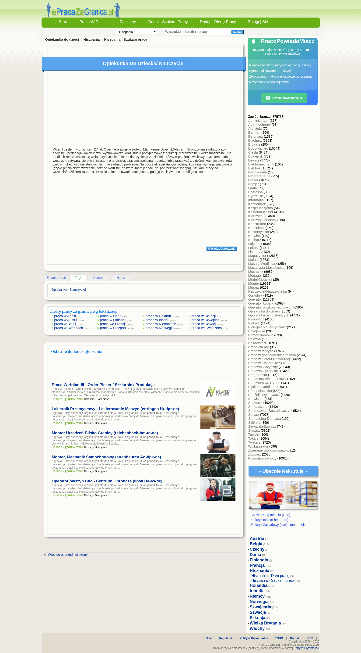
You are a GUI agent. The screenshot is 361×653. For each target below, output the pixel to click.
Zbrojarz (255, 454)
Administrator (259, 120)
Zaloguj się (258, 22)
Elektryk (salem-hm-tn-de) (269, 520)
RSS (310, 638)
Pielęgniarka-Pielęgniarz (267, 327)
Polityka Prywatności (254, 638)
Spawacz (255, 403)
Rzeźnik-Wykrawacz (264, 395)
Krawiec (255, 236)
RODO (279, 638)
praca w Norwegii (159, 328)
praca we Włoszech (206, 328)
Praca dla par (259, 347)
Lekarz (254, 248)
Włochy (257, 628)
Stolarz (254, 414)
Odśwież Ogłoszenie (221, 248)
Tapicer (254, 434)
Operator (255, 299)
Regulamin (226, 638)
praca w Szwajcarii (205, 320)
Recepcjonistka (260, 391)
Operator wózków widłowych (270, 307)
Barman (255, 132)
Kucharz (255, 240)
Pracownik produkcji (264, 371)
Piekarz (254, 323)
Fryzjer (254, 184)
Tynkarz (255, 442)
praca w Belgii (65, 324)
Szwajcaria (260, 607)
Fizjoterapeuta (259, 176)
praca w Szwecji (204, 324)
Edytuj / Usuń (56, 278)
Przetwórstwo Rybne (264, 383)
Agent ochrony (260, 124)
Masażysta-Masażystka (267, 267)
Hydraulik (256, 196)
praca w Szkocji (203, 316)
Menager (255, 275)
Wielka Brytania (265, 623)
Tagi (78, 278)
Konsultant (257, 228)
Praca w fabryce (261, 351)
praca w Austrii (65, 320)
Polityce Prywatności (306, 648)
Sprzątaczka (258, 407)
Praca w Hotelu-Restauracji (270, 359)
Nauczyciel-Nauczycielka (268, 291)
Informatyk (257, 200)
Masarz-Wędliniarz (263, 264)
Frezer (253, 180)
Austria (257, 538)
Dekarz (254, 160)
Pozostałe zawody (262, 458)
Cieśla (253, 152)
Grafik (253, 188)
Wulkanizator (259, 446)
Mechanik (256, 271)
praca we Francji (113, 324)
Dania (255, 554)
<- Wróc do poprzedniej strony (66, 554)
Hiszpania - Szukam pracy (125, 39)
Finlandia (259, 560)
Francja (257, 565)
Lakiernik (255, 244)
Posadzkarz (258, 343)
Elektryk (255, 168)
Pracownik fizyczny (263, 367)
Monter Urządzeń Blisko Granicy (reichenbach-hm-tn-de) (105, 433)
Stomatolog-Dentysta (265, 418)
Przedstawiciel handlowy (267, 379)
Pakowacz (256, 319)
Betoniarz (256, 136)
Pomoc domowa (261, 335)
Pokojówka (257, 331)
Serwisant (256, 399)
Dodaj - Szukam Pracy (168, 22)
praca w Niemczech (161, 324)
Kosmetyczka (259, 232)
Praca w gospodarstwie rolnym (272, 355)
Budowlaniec (258, 148)
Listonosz (256, 252)
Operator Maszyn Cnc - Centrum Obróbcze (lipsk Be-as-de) (107, 481)
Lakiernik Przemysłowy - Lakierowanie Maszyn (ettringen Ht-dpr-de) (115, 409)
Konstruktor (257, 224)
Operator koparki (261, 303)
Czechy (257, 549)
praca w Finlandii (113, 320)
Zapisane (128, 22)
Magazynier (257, 256)
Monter (254, 283)
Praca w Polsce (93, 22)
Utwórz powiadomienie (284, 98)
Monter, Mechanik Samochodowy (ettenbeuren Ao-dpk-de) (106, 457)
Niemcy (257, 596)
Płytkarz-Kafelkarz (262, 387)
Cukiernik (256, 156)
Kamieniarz (257, 204)
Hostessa (256, 192)
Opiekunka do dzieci (264, 311)
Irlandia (257, 590)
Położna (255, 339)
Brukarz (254, 144)
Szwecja (258, 612)
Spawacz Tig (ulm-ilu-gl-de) (270, 515)
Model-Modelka (260, 279)
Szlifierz (255, 422)
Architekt (255, 128)
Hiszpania (91, 39)
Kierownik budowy (262, 220)
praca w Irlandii (157, 320)
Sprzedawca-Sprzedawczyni (270, 411)
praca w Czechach (68, 328)
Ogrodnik (255, 295)
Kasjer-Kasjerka (261, 208)
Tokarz (253, 438)
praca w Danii (110, 316)
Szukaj (237, 31)
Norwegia (259, 601)
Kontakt (98, 278)
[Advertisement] (144, 109)
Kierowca (256, 216)
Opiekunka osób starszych (269, 315)
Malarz (254, 260)
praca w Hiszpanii (113, 328)
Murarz (254, 287)
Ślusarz (254, 430)
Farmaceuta (258, 172)
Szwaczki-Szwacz (262, 426)
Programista (258, 375)
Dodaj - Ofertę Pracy (218, 22)
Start (63, 22)
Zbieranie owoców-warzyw (269, 450)
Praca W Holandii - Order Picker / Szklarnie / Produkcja (103, 385)
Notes (120, 278)
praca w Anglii (65, 316)
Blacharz (255, 140)
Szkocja (257, 617)
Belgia (256, 544)
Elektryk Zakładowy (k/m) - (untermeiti (278, 525)
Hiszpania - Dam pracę (270, 576)
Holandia (258, 585)
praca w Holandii (159, 316)
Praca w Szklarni (261, 363)
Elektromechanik (261, 164)
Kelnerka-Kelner (261, 212)
